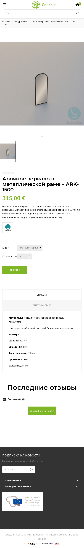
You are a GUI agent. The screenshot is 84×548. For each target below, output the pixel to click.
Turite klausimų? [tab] (42, 305)
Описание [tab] (42, 294)
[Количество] (24, 256)
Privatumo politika (56, 534)
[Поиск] (42, 13)
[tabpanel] (42, 83)
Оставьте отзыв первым (42, 411)
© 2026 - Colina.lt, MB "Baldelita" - (25, 534)
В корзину (15, 270)
